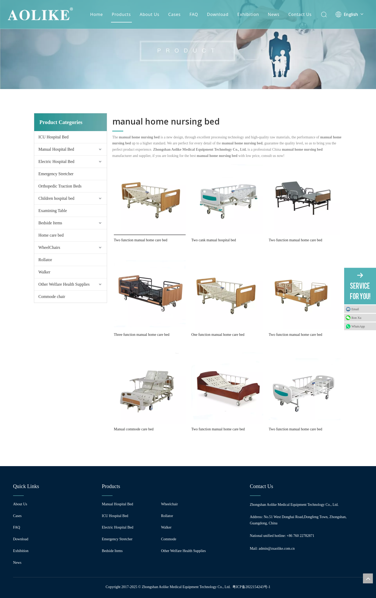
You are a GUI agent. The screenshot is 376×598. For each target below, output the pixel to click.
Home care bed (51, 235)
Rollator (45, 259)
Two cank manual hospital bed (213, 240)
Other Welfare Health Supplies (64, 284)
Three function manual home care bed (141, 335)
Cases (174, 14)
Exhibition (248, 14)
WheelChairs (49, 247)
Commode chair (51, 296)
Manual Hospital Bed (56, 149)
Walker (44, 272)
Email (355, 309)
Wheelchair (169, 504)
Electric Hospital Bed (56, 161)
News (273, 14)
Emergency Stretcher (55, 174)
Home (96, 14)
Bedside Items (50, 223)
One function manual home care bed (217, 335)
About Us (149, 14)
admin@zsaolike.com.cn (277, 548)
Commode (168, 539)
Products (121, 14)
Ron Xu (356, 318)
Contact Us (300, 14)
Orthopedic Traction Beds (59, 186)
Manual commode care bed (134, 429)
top (368, 578)
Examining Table (52, 210)
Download (218, 14)
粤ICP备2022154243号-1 (251, 587)
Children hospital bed (56, 198)
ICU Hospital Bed (53, 137)
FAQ (194, 14)
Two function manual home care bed (140, 240)
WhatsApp (358, 326)
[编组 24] (188, 44)
